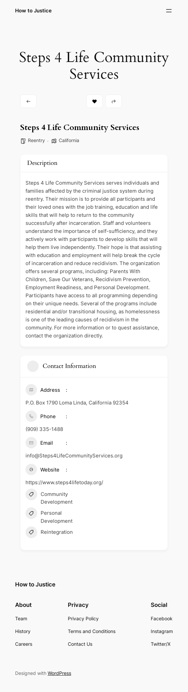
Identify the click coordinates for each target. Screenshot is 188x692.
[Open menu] (169, 11)
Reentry (36, 140)
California (69, 140)
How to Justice (33, 10)
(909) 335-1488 (44, 429)
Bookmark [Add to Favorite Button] (94, 101)
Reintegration (49, 533)
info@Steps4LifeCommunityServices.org (74, 455)
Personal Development (49, 516)
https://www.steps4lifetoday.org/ (64, 482)
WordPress (59, 673)
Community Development (49, 497)
